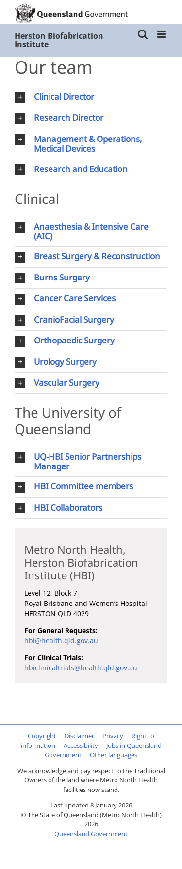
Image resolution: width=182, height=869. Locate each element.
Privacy (112, 735)
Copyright (42, 735)
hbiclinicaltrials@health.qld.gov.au (80, 667)
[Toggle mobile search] (143, 34)
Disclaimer (79, 735)
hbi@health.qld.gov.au (61, 640)
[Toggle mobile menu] (162, 34)
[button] (91, 97)
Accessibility (81, 745)
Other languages (113, 754)
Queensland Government (91, 833)
